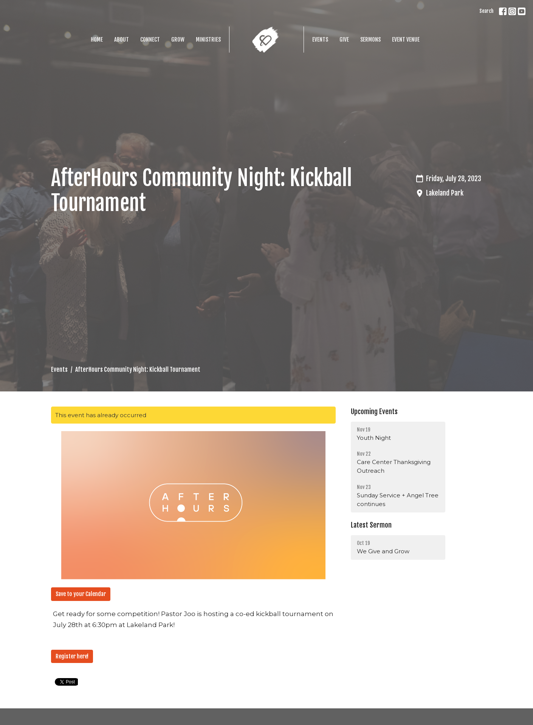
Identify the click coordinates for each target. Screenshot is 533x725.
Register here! (72, 656)
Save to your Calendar (81, 594)
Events (320, 39)
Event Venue (406, 39)
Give (344, 39)
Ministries (208, 39)
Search (486, 11)
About (121, 39)
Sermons (370, 39)
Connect (150, 39)
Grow (177, 39)
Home (97, 39)
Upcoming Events (374, 411)
